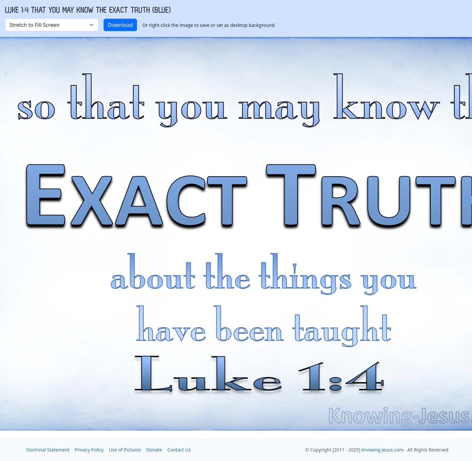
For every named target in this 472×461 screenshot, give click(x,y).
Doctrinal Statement (47, 450)
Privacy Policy (89, 450)
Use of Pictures (125, 450)
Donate (154, 450)
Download (120, 25)
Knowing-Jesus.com (382, 450)
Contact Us (178, 450)
